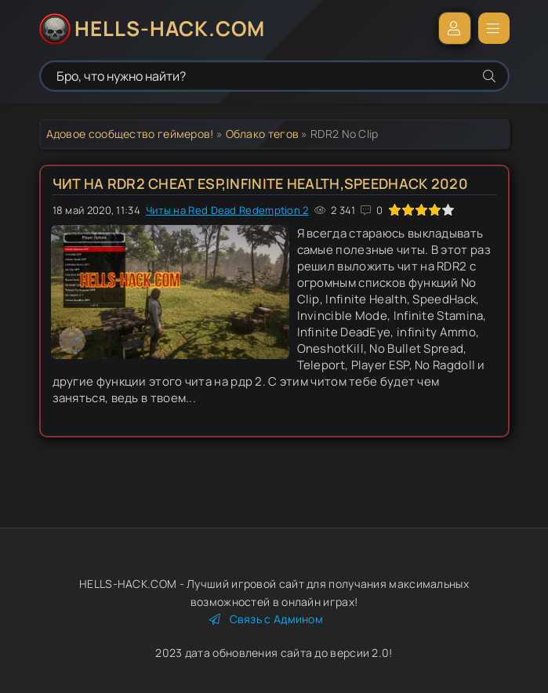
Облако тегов (262, 133)
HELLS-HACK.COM (169, 28)
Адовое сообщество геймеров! (130, 133)
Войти (454, 28)
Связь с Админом (266, 618)
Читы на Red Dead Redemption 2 (227, 210)
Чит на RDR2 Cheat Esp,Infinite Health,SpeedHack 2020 (261, 183)
